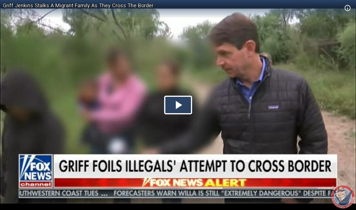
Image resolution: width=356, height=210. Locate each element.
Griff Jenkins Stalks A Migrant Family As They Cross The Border (78, 5)
